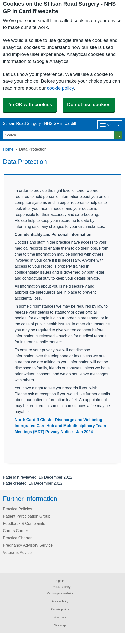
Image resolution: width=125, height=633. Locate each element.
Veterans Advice (17, 552)
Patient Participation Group (26, 516)
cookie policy (60, 88)
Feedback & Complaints (24, 523)
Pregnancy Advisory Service (28, 545)
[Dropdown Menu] (109, 124)
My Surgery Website (60, 593)
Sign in (59, 580)
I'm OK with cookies (29, 104)
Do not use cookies (88, 104)
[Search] (59, 135)
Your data (60, 617)
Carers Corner (15, 531)
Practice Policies (17, 509)
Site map (60, 625)
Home (8, 149)
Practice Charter (17, 538)
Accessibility (60, 601)
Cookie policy (60, 609)
